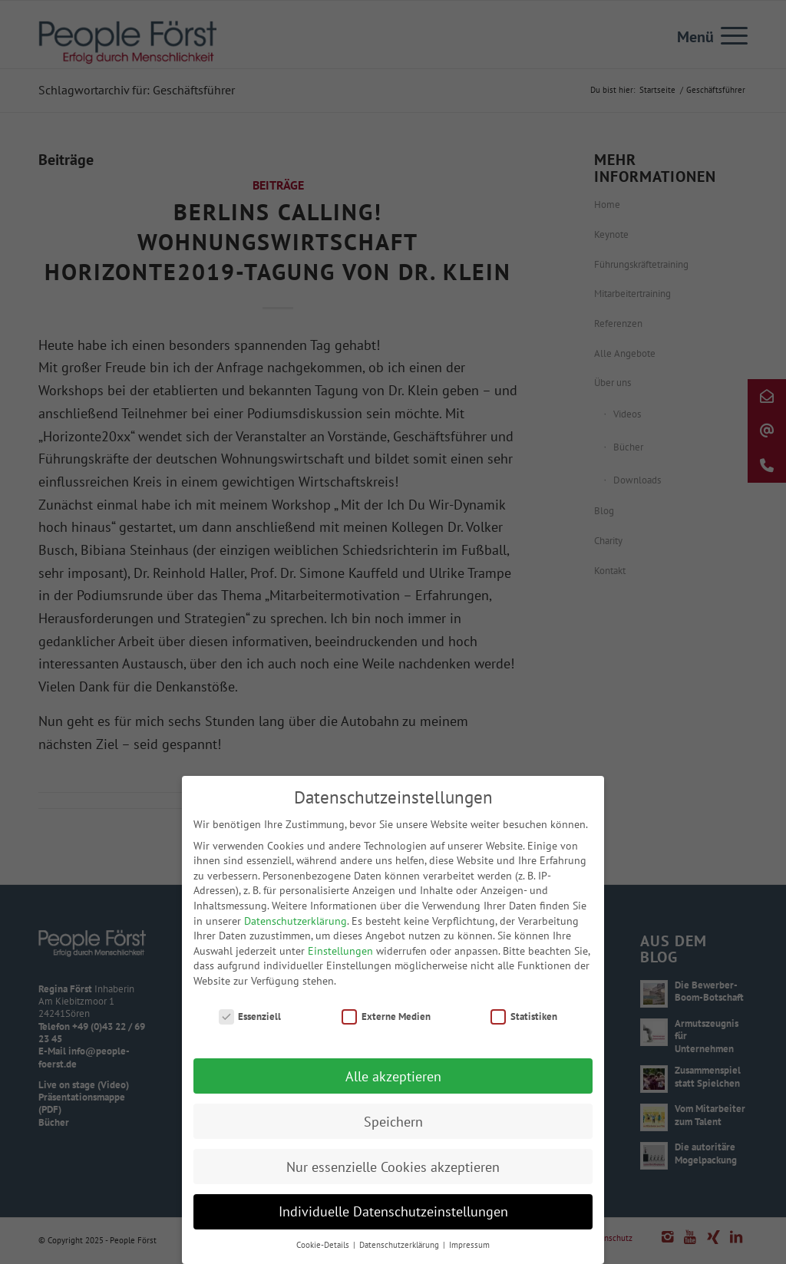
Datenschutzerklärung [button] (400, 1251)
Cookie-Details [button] (324, 1251)
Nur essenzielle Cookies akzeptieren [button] (393, 1173)
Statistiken (523, 1022)
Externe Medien (386, 1022)
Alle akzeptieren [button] (393, 1082)
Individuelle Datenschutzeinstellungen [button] (393, 1218)
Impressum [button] (469, 1251)
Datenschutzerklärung (295, 927)
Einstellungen (340, 957)
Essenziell (250, 1022)
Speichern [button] (393, 1128)
